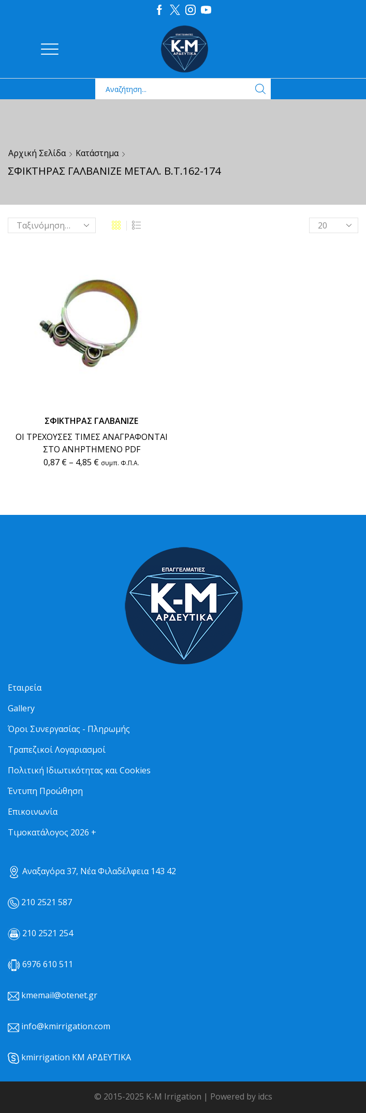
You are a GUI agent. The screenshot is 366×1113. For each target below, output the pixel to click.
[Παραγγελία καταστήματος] (52, 225)
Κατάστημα (97, 153)
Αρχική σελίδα (37, 153)
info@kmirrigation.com (65, 1026)
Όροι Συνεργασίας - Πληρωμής (69, 729)
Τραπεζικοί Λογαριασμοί (57, 749)
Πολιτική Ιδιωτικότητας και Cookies (79, 770)
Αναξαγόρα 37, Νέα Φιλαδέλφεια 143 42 (92, 871)
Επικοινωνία (32, 811)
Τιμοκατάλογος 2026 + (52, 832)
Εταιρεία (24, 687)
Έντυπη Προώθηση (45, 791)
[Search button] (260, 89)
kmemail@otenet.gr (59, 995)
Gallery (21, 708)
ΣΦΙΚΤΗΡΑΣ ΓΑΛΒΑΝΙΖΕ (91, 420)
